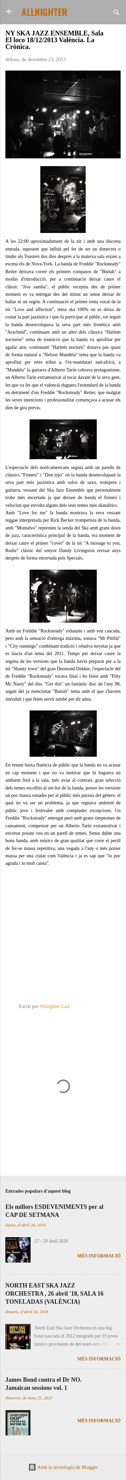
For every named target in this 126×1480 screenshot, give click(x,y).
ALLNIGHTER (44, 12)
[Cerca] (117, 13)
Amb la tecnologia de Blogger (63, 1467)
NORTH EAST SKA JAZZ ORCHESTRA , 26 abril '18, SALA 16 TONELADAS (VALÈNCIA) (54, 1293)
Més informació (99, 1255)
